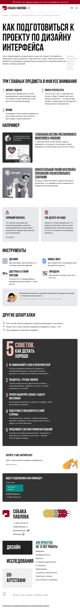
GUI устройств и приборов (46, 580)
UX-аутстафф (16, 578)
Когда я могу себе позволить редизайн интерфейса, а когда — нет (33, 327)
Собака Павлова (21, 514)
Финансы (39, 558)
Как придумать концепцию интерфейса (22, 330)
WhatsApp (19, 534)
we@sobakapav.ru (13, 494)
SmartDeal (10, 237)
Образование (41, 569)
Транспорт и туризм (44, 576)
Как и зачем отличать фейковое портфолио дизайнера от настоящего (34, 323)
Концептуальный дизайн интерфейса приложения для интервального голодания (55, 173)
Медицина (40, 551)
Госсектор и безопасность (46, 573)
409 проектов (44, 543)
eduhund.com (11, 464)
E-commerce (41, 565)
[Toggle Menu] (28, 7)
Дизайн (14, 547)
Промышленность (43, 555)
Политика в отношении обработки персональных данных (25, 606)
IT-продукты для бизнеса (46, 562)
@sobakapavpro (21, 530)
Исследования (20, 561)
